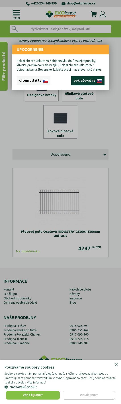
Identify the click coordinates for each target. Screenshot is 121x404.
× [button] (116, 365)
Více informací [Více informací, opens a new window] (36, 382)
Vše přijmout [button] (33, 395)
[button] (60, 387)
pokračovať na (88, 81)
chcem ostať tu (33, 81)
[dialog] (60, 382)
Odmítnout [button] (89, 395)
